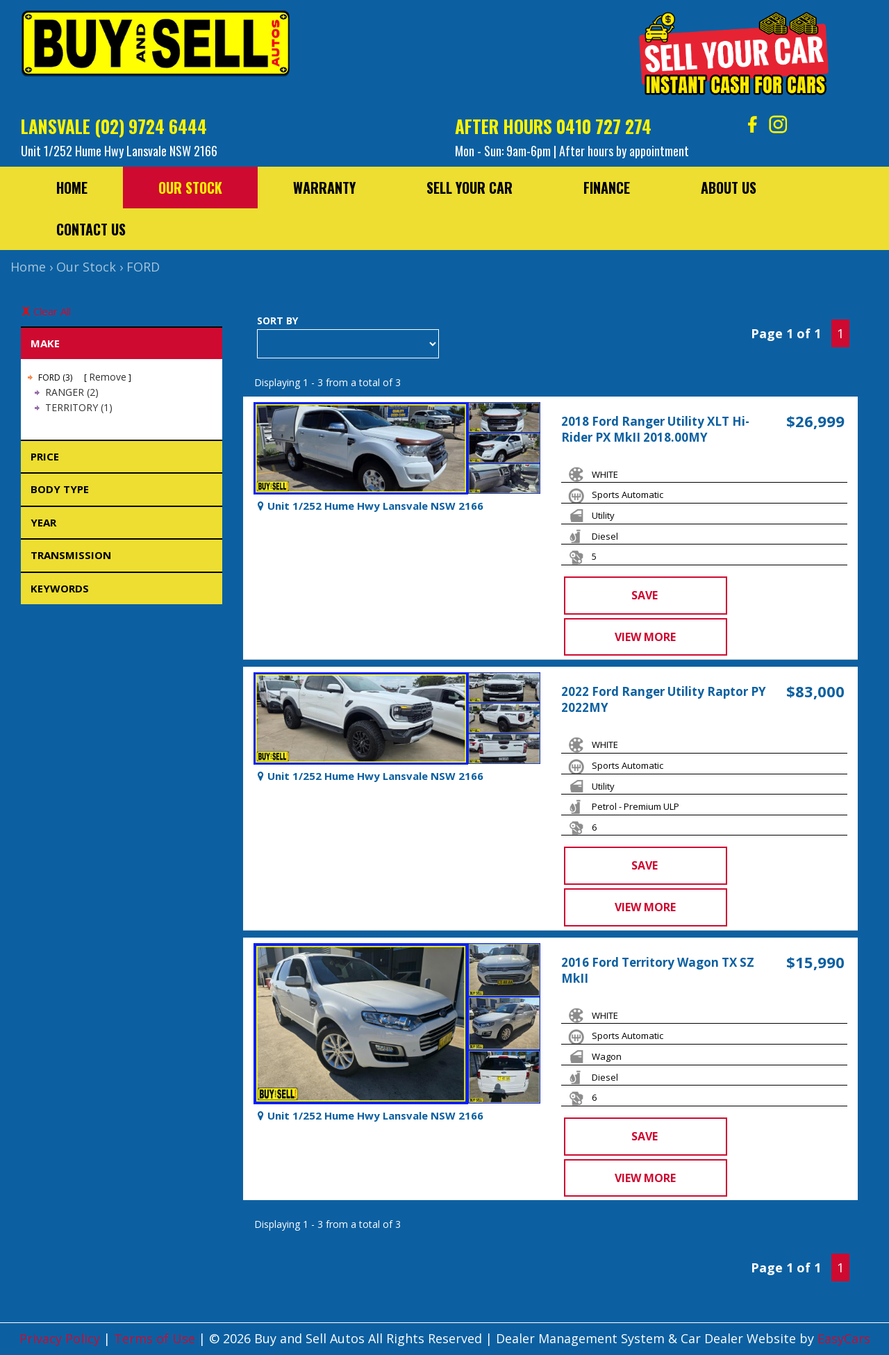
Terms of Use (156, 1338)
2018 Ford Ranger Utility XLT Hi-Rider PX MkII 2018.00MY (655, 429)
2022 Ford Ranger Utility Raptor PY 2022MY (663, 699)
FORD (143, 266)
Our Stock (190, 187)
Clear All (52, 311)
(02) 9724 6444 (150, 126)
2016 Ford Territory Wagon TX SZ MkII (657, 970)
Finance (606, 187)
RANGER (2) (72, 392)
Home (72, 187)
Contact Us (91, 229)
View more (645, 637)
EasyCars (843, 1338)
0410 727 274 (603, 126)
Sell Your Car (469, 187)
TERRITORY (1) (79, 407)
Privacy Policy (61, 1338)
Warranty (324, 187)
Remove (107, 376)
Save (644, 595)
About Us (728, 187)
